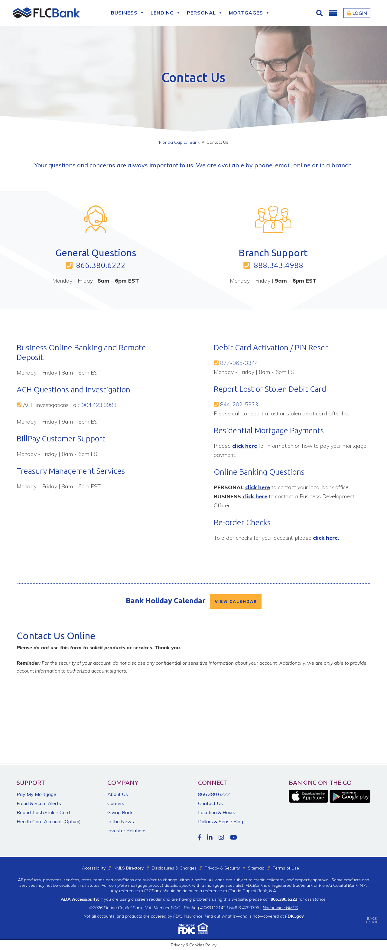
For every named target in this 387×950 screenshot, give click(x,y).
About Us (117, 794)
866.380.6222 (100, 265)
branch (341, 165)
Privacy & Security (222, 868)
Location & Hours (216, 812)
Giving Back (120, 812)
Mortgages (249, 13)
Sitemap (256, 868)
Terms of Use (286, 868)
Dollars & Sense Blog (220, 821)
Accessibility (94, 868)
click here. (326, 537)
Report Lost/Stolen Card (43, 812)
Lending (166, 13)
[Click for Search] (320, 13)
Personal (205, 13)
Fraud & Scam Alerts (39, 803)
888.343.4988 (278, 265)
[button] (332, 13)
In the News (120, 821)
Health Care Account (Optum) (49, 821)
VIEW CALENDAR (236, 601)
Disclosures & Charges (174, 868)
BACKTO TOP (372, 916)
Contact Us (210, 803)
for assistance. (299, 899)
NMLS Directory (129, 868)
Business (128, 13)
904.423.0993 (99, 404)
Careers (115, 803)
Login (357, 13)
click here (244, 445)
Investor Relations (127, 830)
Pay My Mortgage (36, 794)
